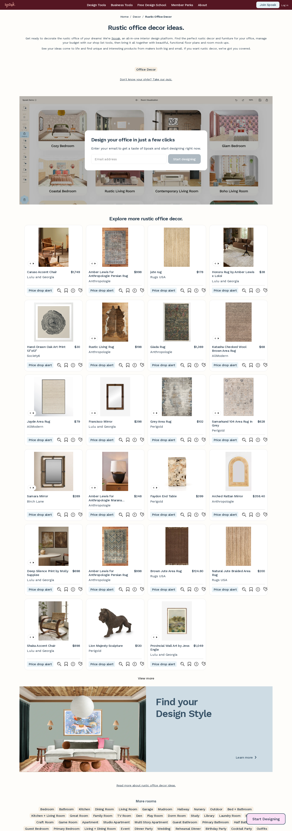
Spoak (116, 38)
